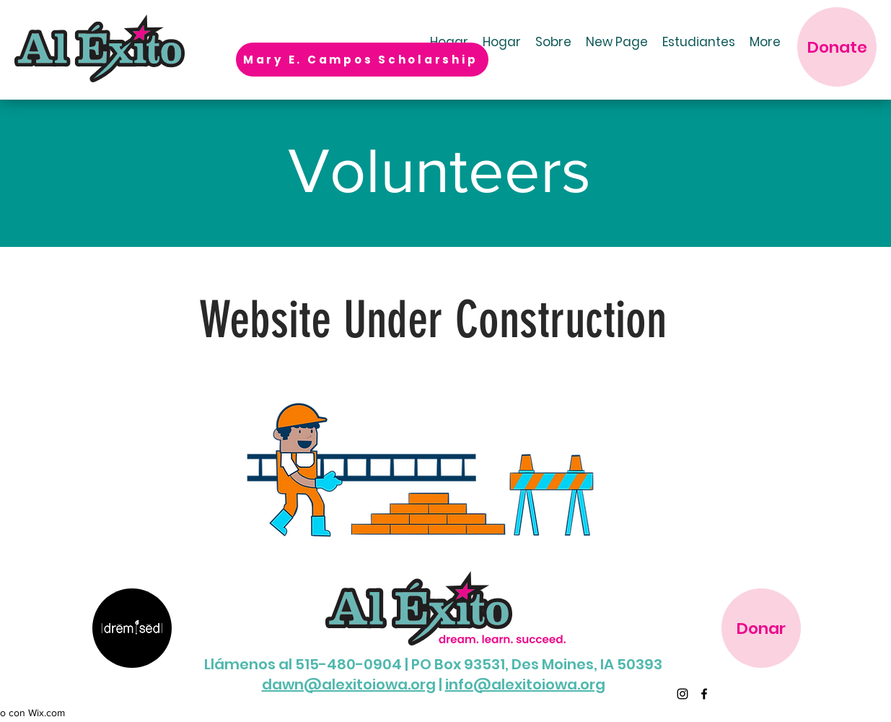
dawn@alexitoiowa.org (349, 684)
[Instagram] (682, 694)
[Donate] (837, 47)
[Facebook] (704, 694)
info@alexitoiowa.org (525, 684)
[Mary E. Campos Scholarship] (362, 60)
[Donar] (761, 628)
